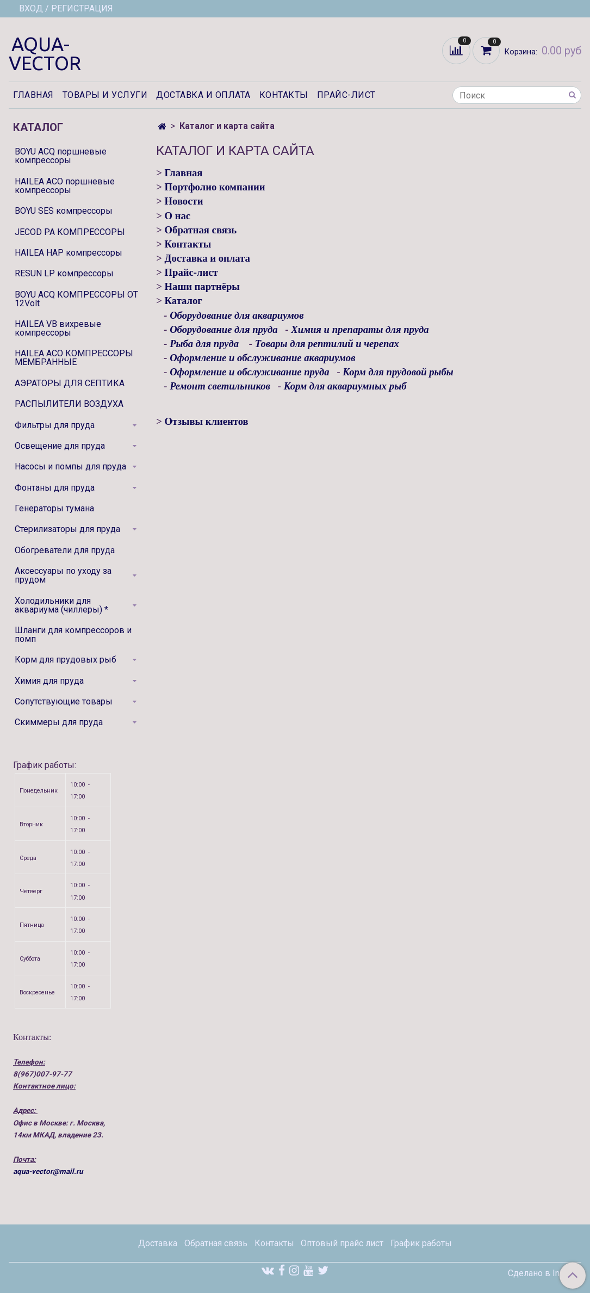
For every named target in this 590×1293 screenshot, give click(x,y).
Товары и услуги (105, 95)
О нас (178, 215)
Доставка (157, 1243)
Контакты (283, 95)
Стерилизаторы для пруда (67, 529)
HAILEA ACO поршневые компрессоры (65, 185)
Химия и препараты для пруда (359, 329)
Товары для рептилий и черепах (327, 343)
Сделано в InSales (544, 1273)
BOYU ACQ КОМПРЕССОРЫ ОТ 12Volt (76, 298)
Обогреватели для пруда (65, 550)
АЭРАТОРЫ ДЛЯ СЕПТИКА (70, 383)
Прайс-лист (346, 95)
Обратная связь (201, 230)
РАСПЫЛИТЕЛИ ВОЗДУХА (69, 404)
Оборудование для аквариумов (238, 315)
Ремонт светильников (220, 386)
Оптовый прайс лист (342, 1243)
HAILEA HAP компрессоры (68, 253)
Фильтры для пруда (55, 425)
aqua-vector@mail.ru (48, 1171)
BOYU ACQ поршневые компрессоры (61, 155)
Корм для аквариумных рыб (345, 386)
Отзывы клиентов (207, 421)
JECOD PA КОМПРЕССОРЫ (70, 232)
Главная (33, 95)
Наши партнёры (202, 286)
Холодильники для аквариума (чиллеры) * (61, 605)
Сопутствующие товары (64, 701)
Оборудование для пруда (223, 329)
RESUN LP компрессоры (64, 273)
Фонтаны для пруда (55, 487)
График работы (421, 1243)
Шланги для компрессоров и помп (73, 634)
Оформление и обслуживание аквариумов (262, 357)
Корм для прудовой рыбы (398, 372)
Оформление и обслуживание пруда (249, 372)
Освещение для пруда (60, 446)
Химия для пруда (49, 681)
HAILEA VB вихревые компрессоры (58, 328)
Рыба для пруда (204, 343)
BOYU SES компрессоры (64, 211)
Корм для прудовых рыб (65, 659)
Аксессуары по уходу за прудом (63, 575)
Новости (184, 201)
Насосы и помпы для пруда (70, 466)
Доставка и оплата (203, 95)
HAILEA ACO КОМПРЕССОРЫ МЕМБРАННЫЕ (74, 357)
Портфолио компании (215, 187)
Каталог (183, 300)
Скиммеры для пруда (59, 722)
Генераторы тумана (54, 508)
